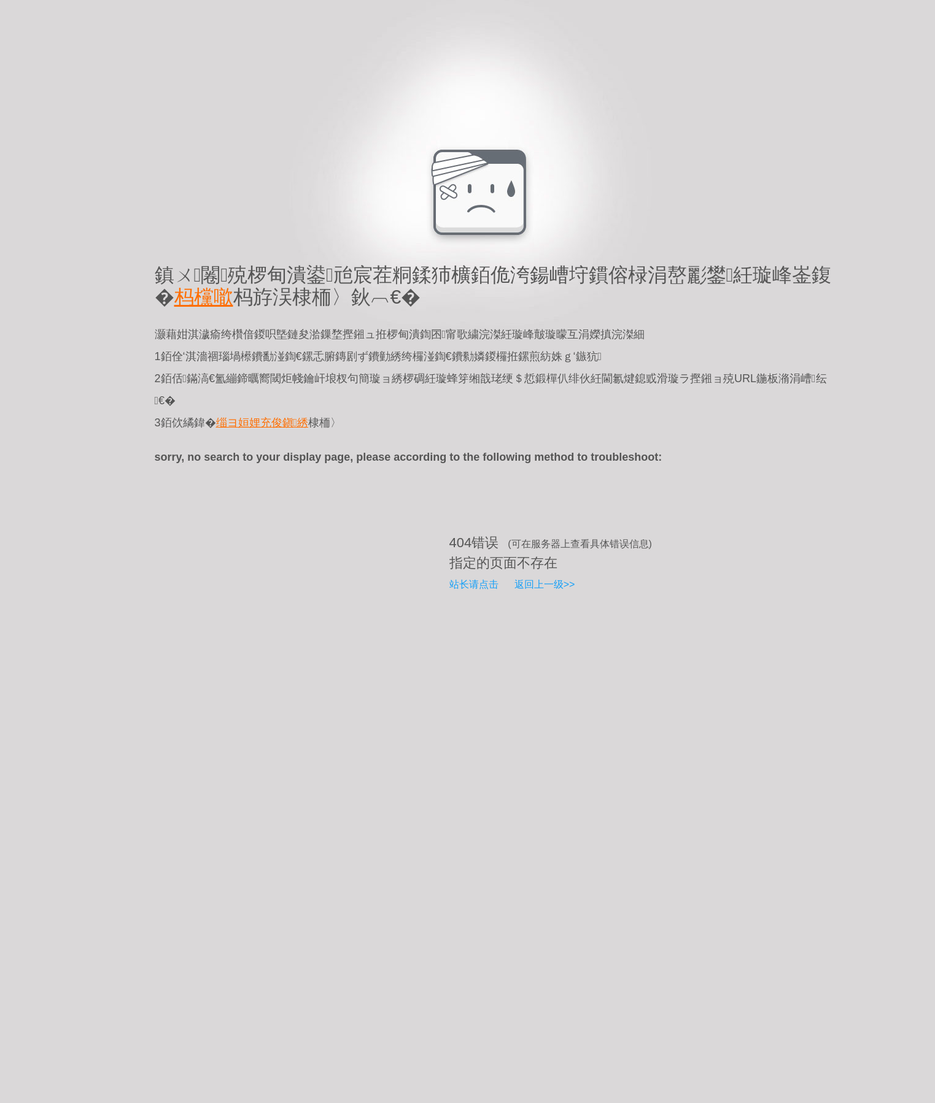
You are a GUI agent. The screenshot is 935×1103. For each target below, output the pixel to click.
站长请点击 (474, 584)
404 (460, 542)
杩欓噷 (203, 297)
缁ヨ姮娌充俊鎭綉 (262, 423)
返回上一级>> (544, 584)
